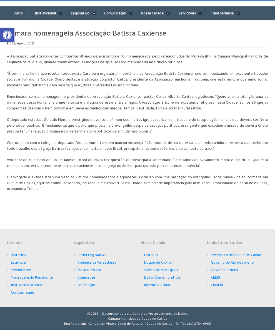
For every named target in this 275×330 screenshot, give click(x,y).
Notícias (151, 255)
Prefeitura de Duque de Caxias (236, 255)
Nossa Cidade (155, 13)
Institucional (49, 13)
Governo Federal (224, 270)
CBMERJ (217, 285)
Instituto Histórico (26, 285)
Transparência (225, 13)
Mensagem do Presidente (32, 277)
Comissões (87, 277)
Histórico (18, 255)
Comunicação (118, 13)
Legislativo (83, 13)
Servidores (190, 13)
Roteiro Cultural (157, 285)
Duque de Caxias (158, 262)
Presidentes (21, 270)
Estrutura (18, 262)
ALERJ (215, 277)
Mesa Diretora (89, 270)
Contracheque (22, 292)
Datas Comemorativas (162, 277)
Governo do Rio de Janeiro (232, 262)
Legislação (86, 285)
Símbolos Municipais (161, 270)
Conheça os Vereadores (97, 262)
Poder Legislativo (92, 255)
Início (18, 13)
